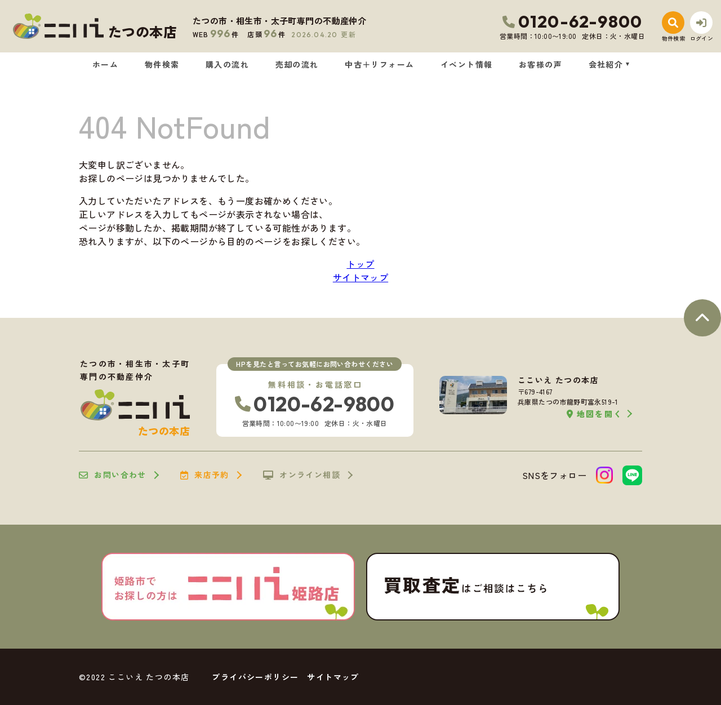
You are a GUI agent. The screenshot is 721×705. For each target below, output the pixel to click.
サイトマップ (360, 277)
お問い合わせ (112, 475)
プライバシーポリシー (255, 677)
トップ (360, 264)
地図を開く (594, 414)
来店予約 (204, 475)
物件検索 (162, 64)
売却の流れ (297, 64)
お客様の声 (540, 64)
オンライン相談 (301, 475)
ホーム (105, 64)
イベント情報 (466, 64)
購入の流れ (227, 64)
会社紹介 (606, 64)
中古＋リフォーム (379, 64)
